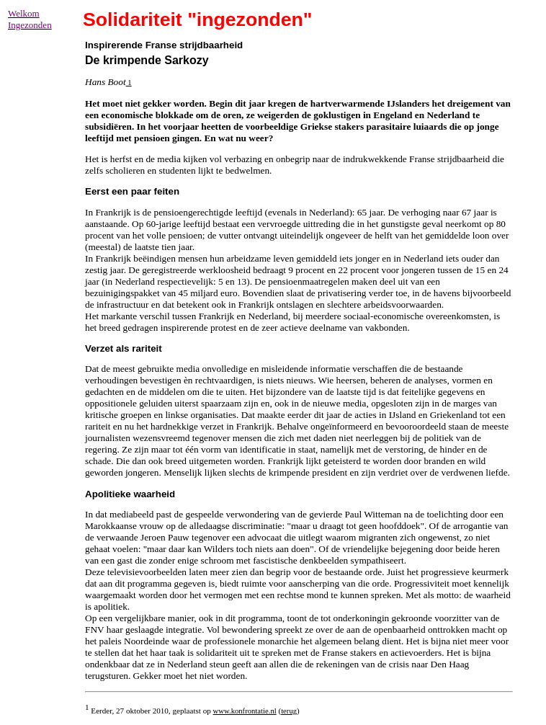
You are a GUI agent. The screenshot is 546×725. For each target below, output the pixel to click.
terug (289, 711)
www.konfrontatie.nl (245, 711)
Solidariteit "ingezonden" (198, 19)
